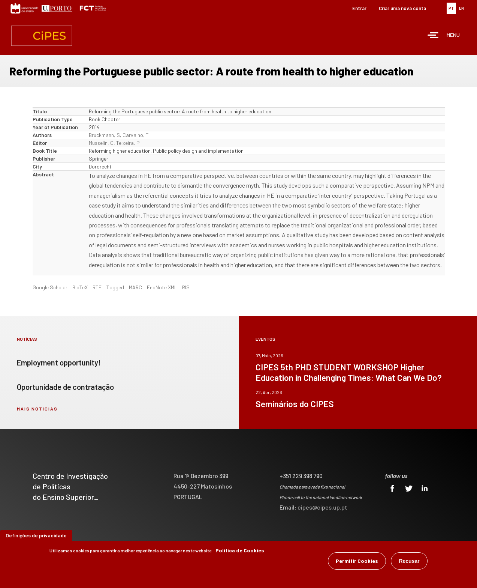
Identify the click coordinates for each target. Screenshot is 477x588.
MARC (135, 287)
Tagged (115, 287)
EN (461, 8)
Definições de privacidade (36, 535)
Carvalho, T (136, 135)
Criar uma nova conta (402, 8)
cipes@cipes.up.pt (322, 507)
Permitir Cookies (357, 561)
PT (451, 8)
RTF (97, 287)
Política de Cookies (239, 550)
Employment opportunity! (59, 362)
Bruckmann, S (104, 135)
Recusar (409, 561)
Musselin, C (101, 143)
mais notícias (37, 408)
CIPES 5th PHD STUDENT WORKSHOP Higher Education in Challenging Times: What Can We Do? (349, 372)
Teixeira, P (128, 143)
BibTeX (80, 287)
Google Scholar (50, 287)
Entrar (359, 8)
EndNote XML (162, 287)
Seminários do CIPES (295, 404)
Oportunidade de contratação (65, 386)
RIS (186, 287)
